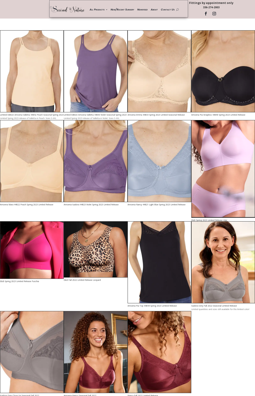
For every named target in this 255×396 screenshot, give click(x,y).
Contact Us (168, 9)
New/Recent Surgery (122, 9)
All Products (97, 9)
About (154, 9)
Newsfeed (142, 9)
